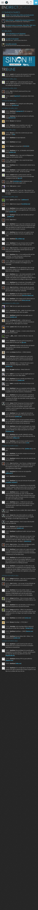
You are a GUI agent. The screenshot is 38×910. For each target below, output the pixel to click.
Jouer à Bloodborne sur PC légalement (15, 33)
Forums (7, 31)
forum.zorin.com (26, 300)
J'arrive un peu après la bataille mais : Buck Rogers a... (18, 21)
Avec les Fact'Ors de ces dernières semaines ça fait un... (18, 45)
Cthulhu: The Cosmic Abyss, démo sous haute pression (20, 15)
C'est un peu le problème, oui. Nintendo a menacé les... (18, 35)
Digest (24, 7)
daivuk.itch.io (27, 541)
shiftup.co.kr (16, 438)
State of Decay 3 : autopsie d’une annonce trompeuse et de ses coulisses (21, 20)
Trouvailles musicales (11, 44)
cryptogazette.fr (20, 111)
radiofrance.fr (25, 199)
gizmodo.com (12, 118)
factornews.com (10, 431)
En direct (10, 7)
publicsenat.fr (9, 473)
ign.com (20, 178)
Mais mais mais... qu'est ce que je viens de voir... (17, 40)
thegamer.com (9, 660)
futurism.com (29, 631)
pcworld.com (15, 105)
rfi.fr (14, 134)
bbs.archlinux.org (20, 239)
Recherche (27, 2)
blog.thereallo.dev (10, 655)
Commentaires (11, 12)
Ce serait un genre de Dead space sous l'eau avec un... (18, 16)
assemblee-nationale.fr (11, 482)
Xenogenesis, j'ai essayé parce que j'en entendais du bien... (19, 26)
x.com (27, 443)
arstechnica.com (17, 181)
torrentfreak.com (26, 204)
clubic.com (18, 663)
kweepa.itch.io (29, 628)
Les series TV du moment (12, 39)
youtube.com (12, 152)
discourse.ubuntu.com (27, 295)
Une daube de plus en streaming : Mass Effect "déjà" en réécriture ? (21, 25)
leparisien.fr (17, 96)
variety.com (28, 618)
